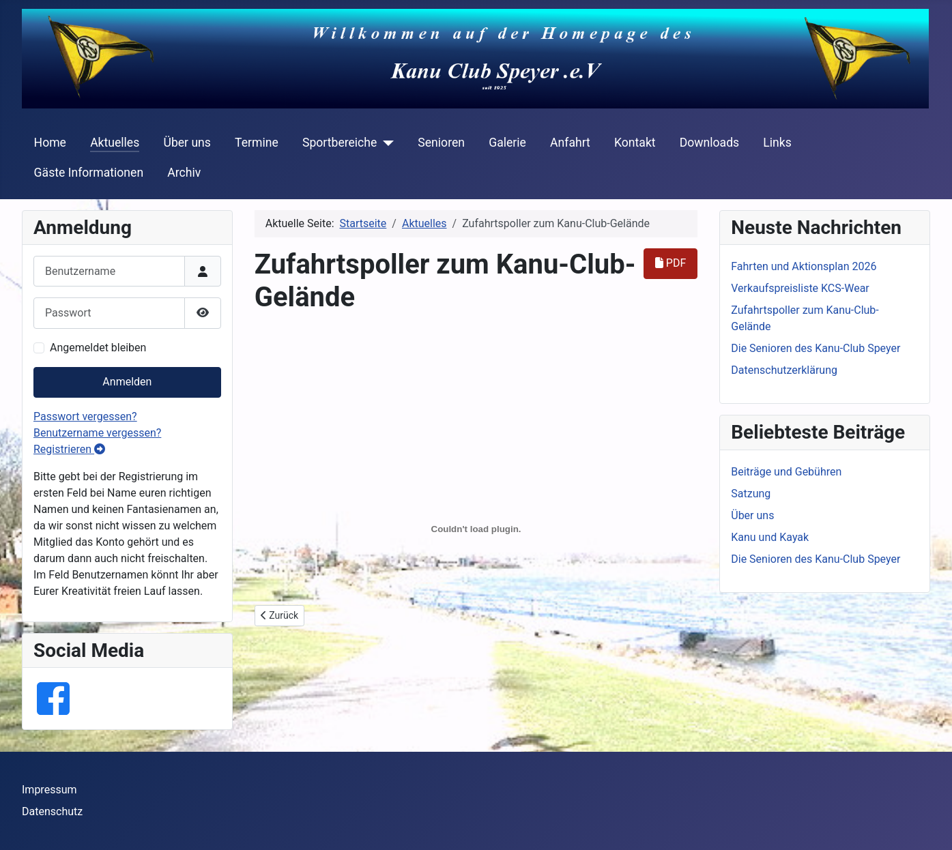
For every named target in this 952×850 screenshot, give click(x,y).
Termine (256, 142)
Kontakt (635, 142)
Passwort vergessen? (85, 416)
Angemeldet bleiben (98, 347)
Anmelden (127, 381)
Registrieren (69, 449)
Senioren (441, 142)
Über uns (186, 142)
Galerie (507, 142)
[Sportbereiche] (385, 142)
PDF (670, 263)
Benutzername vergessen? (97, 432)
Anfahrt (570, 142)
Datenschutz (52, 811)
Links (777, 142)
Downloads (709, 142)
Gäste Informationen (89, 172)
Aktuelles (114, 142)
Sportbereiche (339, 142)
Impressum (49, 789)
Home (50, 142)
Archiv (184, 172)
